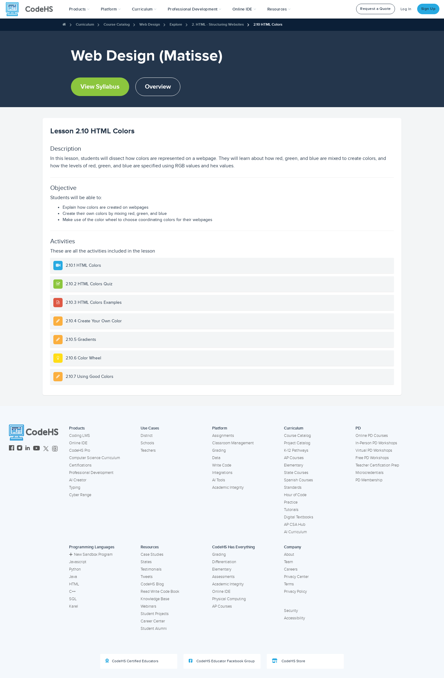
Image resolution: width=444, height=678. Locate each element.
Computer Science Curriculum (94, 457)
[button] (79, 9)
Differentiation (224, 561)
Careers (291, 569)
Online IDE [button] (244, 9)
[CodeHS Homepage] (32, 9)
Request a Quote (375, 8)
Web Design (149, 24)
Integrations (222, 472)
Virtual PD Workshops (374, 450)
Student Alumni (154, 628)
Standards (293, 487)
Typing (74, 487)
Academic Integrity (228, 487)
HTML (74, 584)
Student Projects (155, 613)
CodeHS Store (288, 661)
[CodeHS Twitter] (46, 448)
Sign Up (428, 8)
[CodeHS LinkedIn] (27, 448)
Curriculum (85, 24)
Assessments (223, 576)
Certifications (80, 465)
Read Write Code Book (160, 591)
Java (73, 576)
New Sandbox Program (91, 554)
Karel (73, 606)
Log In (406, 9)
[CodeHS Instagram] (19, 448)
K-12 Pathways (296, 450)
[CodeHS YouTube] (36, 448)
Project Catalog (297, 443)
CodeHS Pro (79, 450)
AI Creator (77, 480)
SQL (73, 598)
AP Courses (294, 457)
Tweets (147, 576)
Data (216, 457)
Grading (219, 450)
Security (291, 610)
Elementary (293, 465)
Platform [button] (111, 9)
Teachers (148, 450)
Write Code (221, 465)
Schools (147, 443)
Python (75, 569)
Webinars (148, 606)
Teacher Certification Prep (377, 465)
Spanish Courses (298, 480)
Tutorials (291, 509)
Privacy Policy (295, 591)
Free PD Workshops (372, 457)
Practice (291, 502)
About (289, 554)
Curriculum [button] (144, 9)
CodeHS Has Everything (233, 547)
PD (358, 428)
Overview (158, 86)
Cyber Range (80, 494)
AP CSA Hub (294, 524)
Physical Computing (229, 598)
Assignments (223, 435)
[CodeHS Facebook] (11, 448)
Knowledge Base (155, 598)
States (146, 561)
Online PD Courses (372, 435)
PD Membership (369, 480)
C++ (72, 591)
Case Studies (152, 554)
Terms (289, 584)
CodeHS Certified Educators (131, 661)
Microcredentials (370, 472)
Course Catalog (117, 24)
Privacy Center (296, 576)
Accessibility (294, 618)
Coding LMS (79, 435)
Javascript (77, 561)
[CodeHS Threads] (55, 448)
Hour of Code (295, 494)
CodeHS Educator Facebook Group (222, 661)
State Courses (296, 472)
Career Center (153, 621)
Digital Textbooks (298, 517)
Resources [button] (279, 9)
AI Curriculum (295, 531)
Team (288, 561)
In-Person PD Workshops (376, 443)
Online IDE (78, 443)
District (147, 435)
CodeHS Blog (152, 584)
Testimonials (151, 569)
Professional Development (91, 472)
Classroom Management (233, 443)
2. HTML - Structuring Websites (218, 24)
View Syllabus (100, 86)
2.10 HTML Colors (267, 24)
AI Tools (218, 480)
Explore (176, 24)
